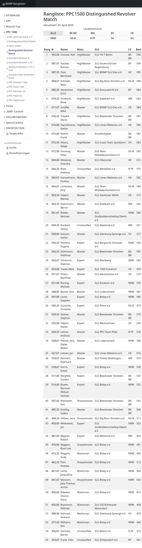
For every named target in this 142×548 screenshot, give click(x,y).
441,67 (55, 479)
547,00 (55, 296)
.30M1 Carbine (14, 111)
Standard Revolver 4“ (18, 58)
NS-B (73, 38)
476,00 (55, 444)
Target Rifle (14, 133)
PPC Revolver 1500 (16, 82)
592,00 (55, 54)
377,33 (55, 522)
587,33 (55, 72)
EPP (8, 21)
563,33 (55, 195)
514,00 (55, 384)
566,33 (55, 168)
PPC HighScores (15, 100)
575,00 (55, 133)
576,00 (55, 125)
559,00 (55, 234)
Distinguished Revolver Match (19, 52)
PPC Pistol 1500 (15, 86)
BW (93, 33)
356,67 (55, 531)
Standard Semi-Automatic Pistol (20, 76)
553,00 (55, 269)
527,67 (55, 353)
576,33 (55, 116)
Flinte (9, 106)
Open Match (13, 45)
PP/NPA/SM (13, 15)
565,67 (55, 177)
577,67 (55, 107)
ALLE (53, 33)
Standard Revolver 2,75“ (19, 62)
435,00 (55, 504)
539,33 (55, 305)
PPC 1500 (11, 32)
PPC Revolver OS (15, 91)
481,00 (55, 436)
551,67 (55, 274)
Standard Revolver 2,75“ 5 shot (20, 68)
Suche (11, 147)
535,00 (55, 323)
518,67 (55, 358)
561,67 (55, 212)
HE (132, 33)
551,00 (55, 283)
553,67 (55, 260)
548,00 (55, 291)
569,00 (55, 160)
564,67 (55, 186)
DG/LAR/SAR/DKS (16, 117)
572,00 (55, 151)
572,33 (55, 142)
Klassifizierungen (18, 153)
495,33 (55, 409)
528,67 (55, 340)
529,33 (55, 332)
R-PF (92, 38)
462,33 (55, 462)
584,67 (55, 81)
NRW (53, 38)
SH (132, 38)
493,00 (55, 423)
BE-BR (73, 33)
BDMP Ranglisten (14, 3)
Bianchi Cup (13, 26)
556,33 (55, 242)
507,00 (55, 400)
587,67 (55, 63)
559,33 (55, 225)
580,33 (55, 89)
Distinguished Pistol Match (21, 41)
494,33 (55, 418)
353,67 (55, 540)
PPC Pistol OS (14, 95)
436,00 (55, 492)
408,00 (55, 513)
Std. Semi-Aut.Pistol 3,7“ (19, 36)
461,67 (55, 471)
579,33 (55, 98)
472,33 (55, 453)
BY (112, 33)
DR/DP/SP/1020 (15, 128)
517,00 (55, 376)
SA (112, 38)
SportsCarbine (14, 122)
